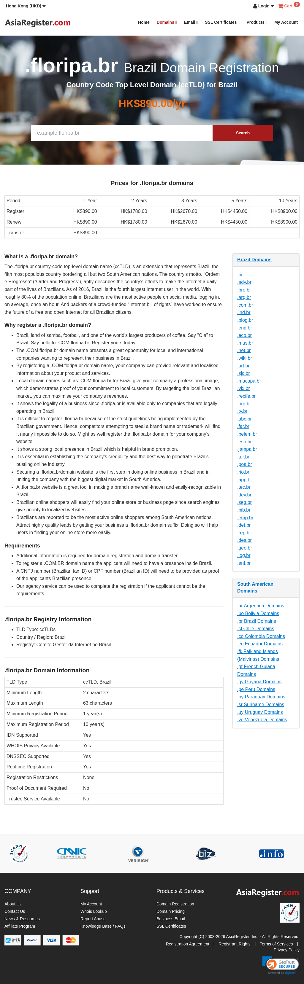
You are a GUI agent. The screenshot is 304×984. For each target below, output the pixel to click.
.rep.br (244, 532)
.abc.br (244, 418)
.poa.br (244, 464)
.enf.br (244, 563)
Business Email (170, 918)
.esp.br (244, 441)
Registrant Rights (234, 944)
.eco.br (244, 335)
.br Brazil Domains (256, 621)
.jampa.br (247, 449)
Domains (167, 22)
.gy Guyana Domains (259, 681)
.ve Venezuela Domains (262, 719)
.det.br (244, 525)
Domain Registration (175, 904)
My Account (287, 22)
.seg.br (244, 502)
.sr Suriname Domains (260, 704)
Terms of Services (276, 944)
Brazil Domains (254, 259)
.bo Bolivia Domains (258, 613)
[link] (281, 965)
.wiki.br (244, 358)
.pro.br (244, 289)
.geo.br (244, 547)
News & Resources (22, 918)
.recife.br (246, 396)
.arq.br (244, 297)
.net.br (244, 350)
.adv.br (244, 282)
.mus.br (245, 342)
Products (256, 22)
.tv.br (242, 411)
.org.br (244, 403)
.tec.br (243, 487)
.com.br (245, 305)
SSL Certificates (222, 22)
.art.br (243, 365)
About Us (13, 904)
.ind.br (243, 312)
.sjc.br (243, 373)
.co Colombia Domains (261, 636)
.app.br (244, 479)
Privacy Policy (287, 950)
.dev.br (244, 494)
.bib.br (243, 509)
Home (144, 22)
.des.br (244, 540)
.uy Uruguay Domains (260, 712)
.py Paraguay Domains (261, 696)
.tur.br (243, 456)
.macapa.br (249, 380)
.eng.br (244, 327)
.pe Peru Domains (256, 689)
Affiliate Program (19, 926)
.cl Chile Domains (255, 628)
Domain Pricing (170, 911)
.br (240, 274)
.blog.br (245, 320)
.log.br (243, 555)
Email (191, 22)
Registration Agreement (187, 944)
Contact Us (14, 911)
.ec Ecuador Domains (260, 643)
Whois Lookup (93, 911)
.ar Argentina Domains (260, 605)
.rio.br (243, 472)
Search (243, 132)
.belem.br (247, 434)
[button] (26, 6)
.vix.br (243, 388)
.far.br (243, 426)
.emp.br (245, 517)
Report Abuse (93, 918)
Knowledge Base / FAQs (103, 926)
